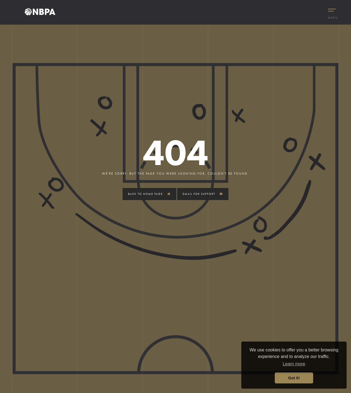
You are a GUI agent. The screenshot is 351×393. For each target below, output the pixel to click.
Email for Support (203, 194)
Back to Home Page (149, 194)
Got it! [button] (294, 378)
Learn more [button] (294, 364)
